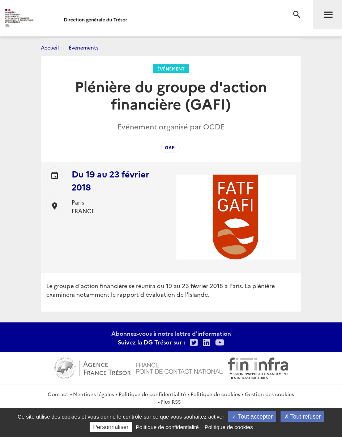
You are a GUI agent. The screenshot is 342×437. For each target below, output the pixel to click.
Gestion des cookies (269, 394)
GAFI (170, 147)
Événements (83, 47)
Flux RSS (171, 401)
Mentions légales (93, 394)
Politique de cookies (215, 394)
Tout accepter (252, 417)
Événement (171, 68)
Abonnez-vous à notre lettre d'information (171, 333)
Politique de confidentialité (152, 394)
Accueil (50, 47)
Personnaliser (111, 427)
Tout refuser (302, 417)
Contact (58, 394)
